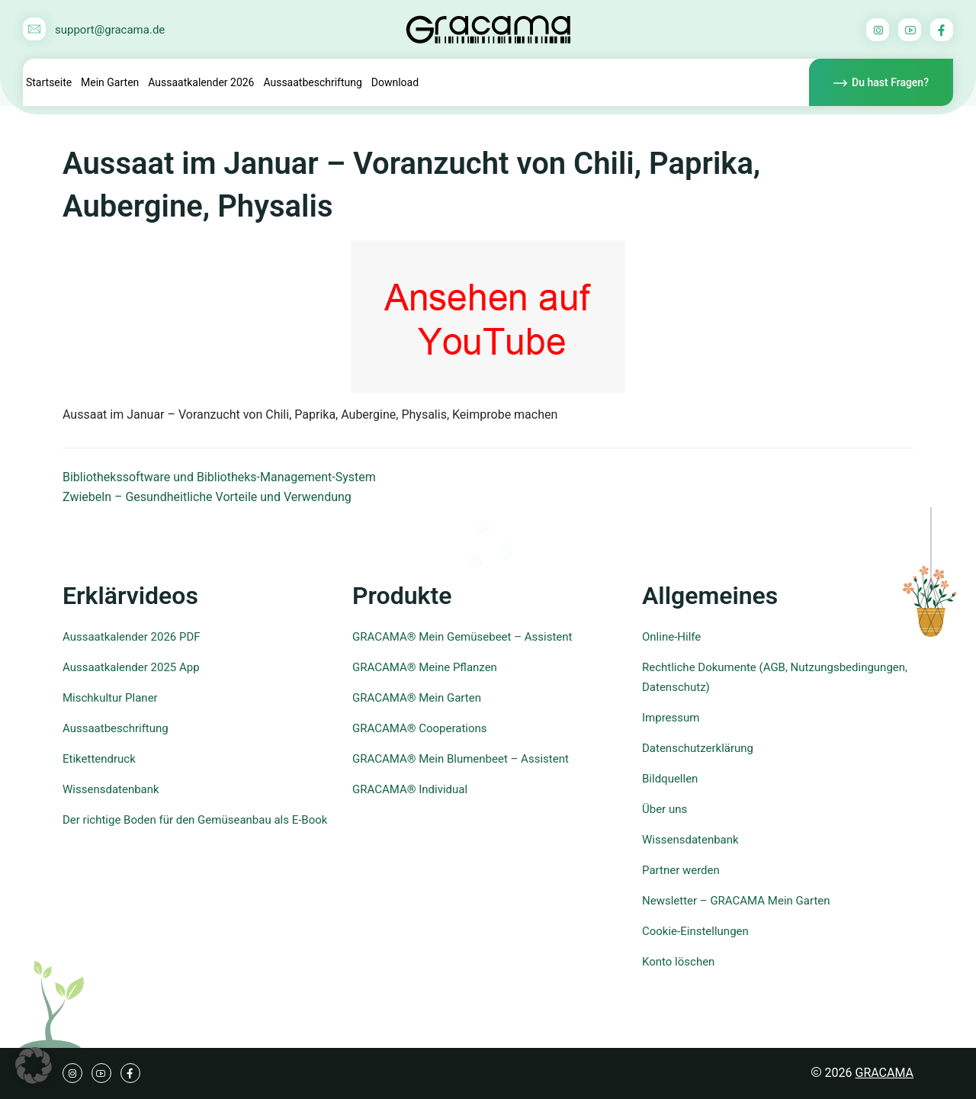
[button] (33, 1065)
